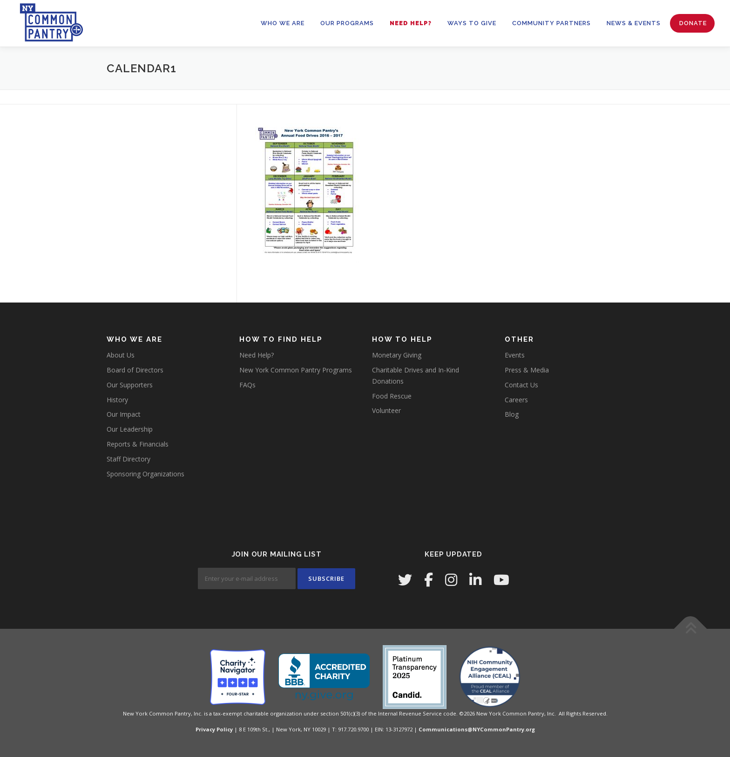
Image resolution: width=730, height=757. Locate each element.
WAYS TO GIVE (471, 23)
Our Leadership (130, 429)
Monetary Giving (396, 355)
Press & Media (527, 369)
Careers (516, 399)
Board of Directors (135, 369)
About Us (121, 355)
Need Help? (411, 23)
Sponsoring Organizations (145, 473)
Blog (512, 414)
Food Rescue (392, 396)
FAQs (247, 384)
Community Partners (551, 23)
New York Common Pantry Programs (295, 369)
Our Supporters (130, 384)
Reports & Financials (138, 444)
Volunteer (386, 410)
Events (515, 355)
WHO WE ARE (282, 23)
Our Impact (124, 414)
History (117, 399)
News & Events (634, 23)
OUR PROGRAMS (347, 23)
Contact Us (521, 384)
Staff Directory (128, 458)
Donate (693, 23)
